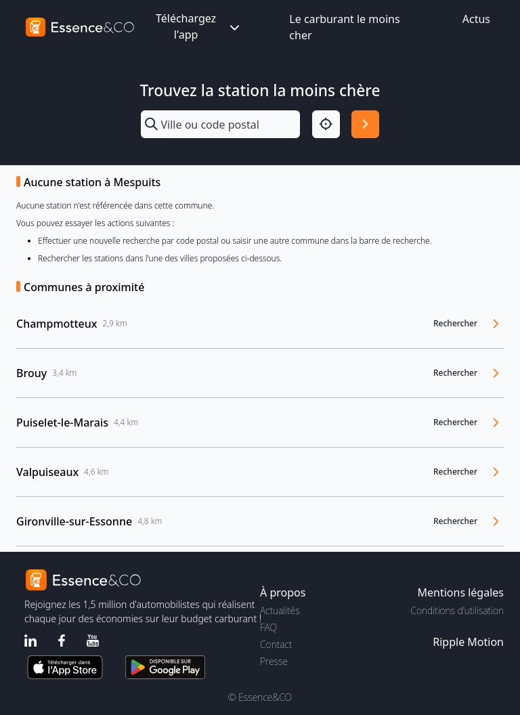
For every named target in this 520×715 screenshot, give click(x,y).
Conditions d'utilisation (457, 610)
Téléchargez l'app (199, 26)
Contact (276, 644)
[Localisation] (326, 124)
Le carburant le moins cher (344, 27)
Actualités (280, 610)
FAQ (268, 627)
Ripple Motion (468, 641)
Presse (274, 661)
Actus (476, 19)
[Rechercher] (365, 124)
